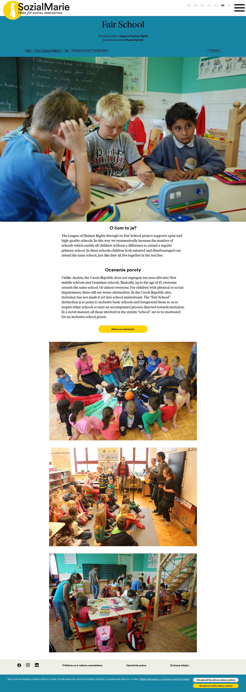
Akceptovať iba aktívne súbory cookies (216, 680)
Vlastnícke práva (136, 662)
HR (209, 5)
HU (216, 5)
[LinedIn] (35, 663)
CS (202, 5)
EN (195, 5)
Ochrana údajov (179, 662)
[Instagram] (26, 663)
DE (189, 5)
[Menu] (240, 7)
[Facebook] (17, 663)
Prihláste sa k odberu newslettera (82, 662)
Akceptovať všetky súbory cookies (216, 686)
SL (229, 5)
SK (223, 5)
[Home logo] (35, 9)
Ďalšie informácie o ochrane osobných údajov (164, 679)
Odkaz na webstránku (123, 329)
